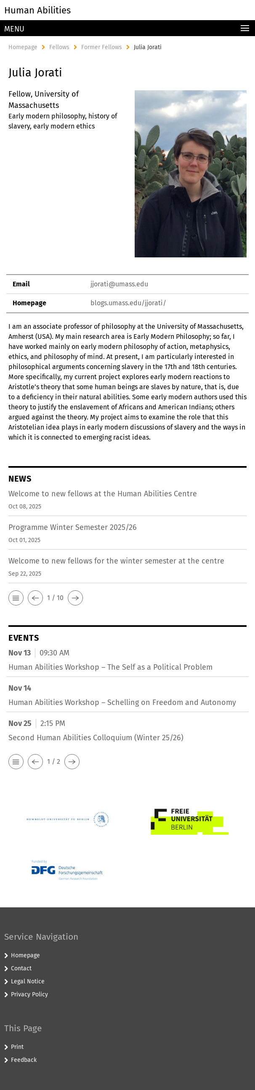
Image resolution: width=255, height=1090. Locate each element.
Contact (21, 968)
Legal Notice (28, 981)
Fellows (59, 47)
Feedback (24, 1060)
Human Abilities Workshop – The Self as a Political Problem (110, 667)
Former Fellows (101, 47)
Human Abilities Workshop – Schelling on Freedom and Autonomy (122, 702)
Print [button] (17, 1047)
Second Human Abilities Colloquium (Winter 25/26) (95, 737)
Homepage (22, 47)
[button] (16, 598)
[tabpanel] (127, 266)
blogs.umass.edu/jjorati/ (128, 303)
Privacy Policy (29, 994)
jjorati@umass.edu (119, 284)
